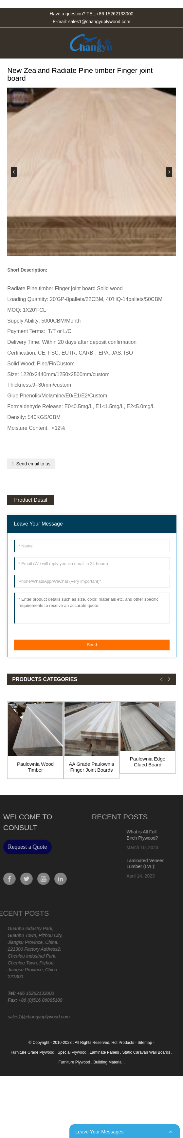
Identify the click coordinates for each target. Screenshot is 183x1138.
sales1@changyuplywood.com (99, 21)
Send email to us (33, 463)
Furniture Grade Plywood (33, 1052)
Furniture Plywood (74, 1062)
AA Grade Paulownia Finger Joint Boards (91, 767)
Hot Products (122, 1042)
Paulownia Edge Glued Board (147, 761)
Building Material (108, 1062)
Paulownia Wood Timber (35, 767)
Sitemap (144, 1042)
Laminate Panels (105, 1052)
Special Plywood (72, 1052)
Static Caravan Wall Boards (146, 1052)
